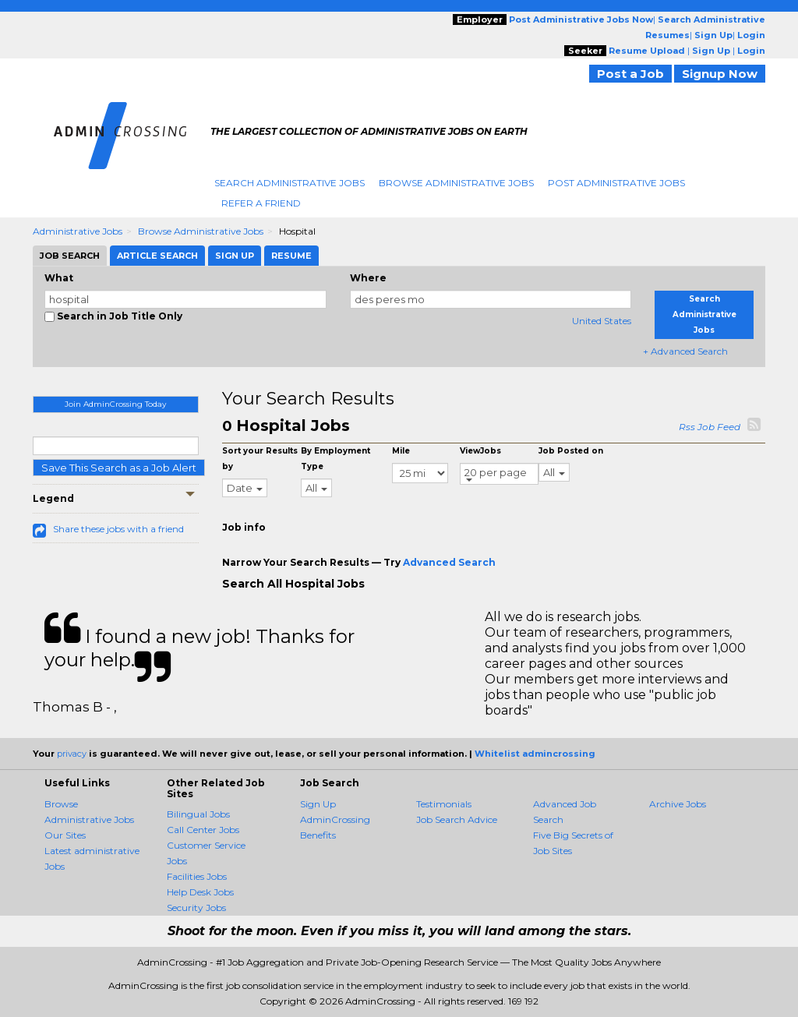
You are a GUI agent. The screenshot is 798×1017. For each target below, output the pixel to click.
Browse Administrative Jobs (456, 183)
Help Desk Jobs (200, 892)
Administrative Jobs (77, 231)
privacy (72, 753)
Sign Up (318, 804)
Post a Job (630, 73)
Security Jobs (196, 907)
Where (368, 278)
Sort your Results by (260, 458)
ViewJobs (480, 451)
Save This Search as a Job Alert (118, 467)
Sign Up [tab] (234, 255)
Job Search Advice (456, 819)
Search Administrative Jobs (289, 183)
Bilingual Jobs (198, 814)
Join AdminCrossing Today (115, 404)
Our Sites (65, 835)
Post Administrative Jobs (616, 183)
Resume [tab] (291, 255)
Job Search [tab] (70, 255)
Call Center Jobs (203, 829)
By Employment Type (335, 458)
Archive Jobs (677, 804)
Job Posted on (570, 451)
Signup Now (719, 73)
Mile (401, 451)
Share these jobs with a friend (118, 529)
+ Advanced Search (685, 351)
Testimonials (443, 804)
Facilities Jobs (197, 876)
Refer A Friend (261, 203)
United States (601, 321)
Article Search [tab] (157, 255)
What (58, 278)
